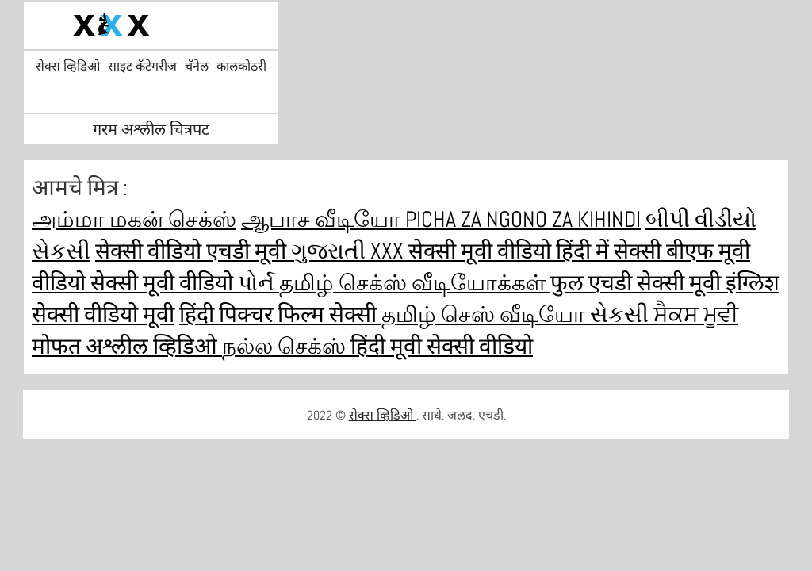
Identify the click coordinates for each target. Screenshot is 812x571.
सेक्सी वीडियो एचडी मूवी (193, 251)
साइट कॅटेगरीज (142, 67)
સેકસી (621, 314)
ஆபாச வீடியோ (323, 219)
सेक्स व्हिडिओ (68, 67)
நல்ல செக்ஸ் (286, 346)
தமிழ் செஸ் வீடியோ (485, 314)
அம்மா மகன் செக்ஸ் (134, 219)
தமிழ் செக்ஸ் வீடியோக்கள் (414, 283)
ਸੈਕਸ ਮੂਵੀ (695, 314)
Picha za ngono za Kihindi (523, 219)
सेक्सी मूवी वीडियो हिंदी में (511, 251)
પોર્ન (258, 283)
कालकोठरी (241, 67)
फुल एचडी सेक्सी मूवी (638, 283)
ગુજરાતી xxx (349, 251)
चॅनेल (197, 67)
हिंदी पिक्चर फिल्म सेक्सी (280, 314)
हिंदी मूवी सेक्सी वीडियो (441, 346)
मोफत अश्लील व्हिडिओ (127, 346)
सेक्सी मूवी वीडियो (164, 283)
